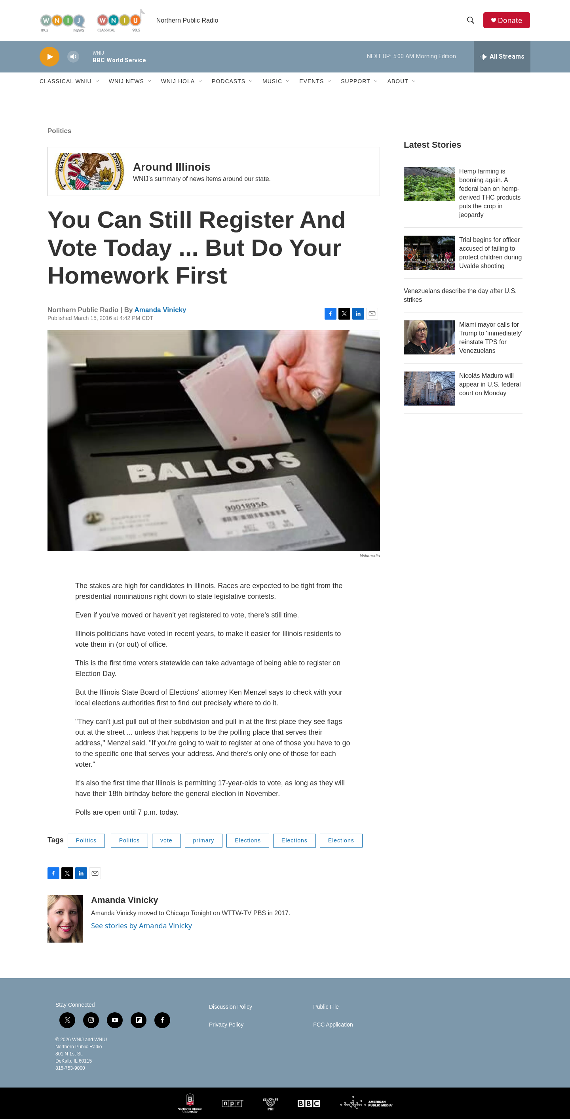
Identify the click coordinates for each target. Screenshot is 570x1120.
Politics (59, 131)
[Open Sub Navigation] (98, 82)
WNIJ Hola (178, 82)
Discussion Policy (230, 1008)
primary (204, 841)
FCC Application (333, 1026)
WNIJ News (126, 82)
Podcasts (228, 82)
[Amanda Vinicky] (65, 919)
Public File (326, 1008)
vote (166, 841)
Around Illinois (172, 168)
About (398, 82)
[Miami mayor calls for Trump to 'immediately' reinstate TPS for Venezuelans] (429, 338)
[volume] (73, 58)
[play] (49, 57)
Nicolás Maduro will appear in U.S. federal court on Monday (490, 385)
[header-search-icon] (470, 21)
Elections (248, 841)
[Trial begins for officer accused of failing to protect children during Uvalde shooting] (429, 253)
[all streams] (502, 57)
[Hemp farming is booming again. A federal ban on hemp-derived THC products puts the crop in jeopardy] (429, 185)
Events (311, 82)
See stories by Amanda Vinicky (141, 926)
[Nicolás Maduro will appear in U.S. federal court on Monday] (429, 389)
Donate (510, 21)
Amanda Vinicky (160, 310)
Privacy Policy (226, 1026)
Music (272, 82)
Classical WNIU (66, 82)
